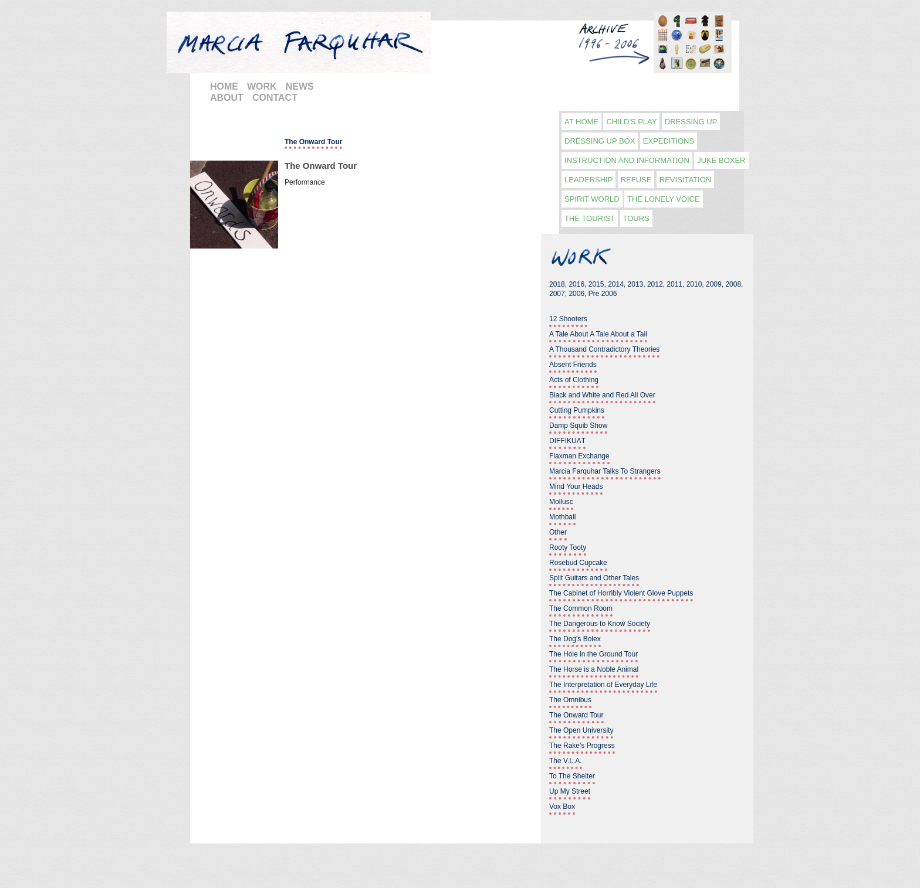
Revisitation (685, 179)
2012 (655, 284)
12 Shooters (568, 319)
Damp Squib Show (578, 425)
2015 (596, 284)
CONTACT (274, 98)
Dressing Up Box (599, 141)
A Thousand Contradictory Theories (604, 349)
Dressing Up (691, 121)
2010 (694, 284)
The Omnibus (570, 700)
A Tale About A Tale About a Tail (598, 334)
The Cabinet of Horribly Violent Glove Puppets (621, 593)
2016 (576, 284)
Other (558, 532)
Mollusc (561, 502)
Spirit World (592, 199)
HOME (224, 86)
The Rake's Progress (582, 745)
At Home (581, 121)
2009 (714, 284)
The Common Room (581, 608)
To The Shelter (572, 776)
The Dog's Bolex (575, 639)
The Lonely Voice (663, 199)
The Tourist (589, 218)
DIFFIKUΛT (567, 441)
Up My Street (569, 791)
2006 (576, 294)
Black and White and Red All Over (602, 395)
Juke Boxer (721, 160)
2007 (557, 294)
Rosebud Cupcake (578, 563)
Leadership (588, 179)
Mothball (562, 517)
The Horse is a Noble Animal (593, 669)
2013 (636, 284)
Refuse (636, 179)
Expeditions (668, 141)
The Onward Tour (321, 166)
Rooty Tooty (567, 547)
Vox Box (562, 806)
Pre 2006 (602, 294)
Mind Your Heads (576, 486)
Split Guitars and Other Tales (594, 578)
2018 (557, 284)
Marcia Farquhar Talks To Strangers (605, 471)
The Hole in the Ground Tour (593, 654)
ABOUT (226, 98)
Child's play (631, 121)
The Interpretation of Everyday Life (603, 685)
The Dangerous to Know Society (599, 624)
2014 (616, 284)
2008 (733, 284)
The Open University (581, 730)
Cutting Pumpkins (576, 410)
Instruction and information (626, 160)
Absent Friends (573, 364)
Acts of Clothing (573, 380)
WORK (262, 86)
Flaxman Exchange (579, 456)
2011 (674, 284)
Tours (636, 218)
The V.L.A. (565, 761)
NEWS (300, 86)
